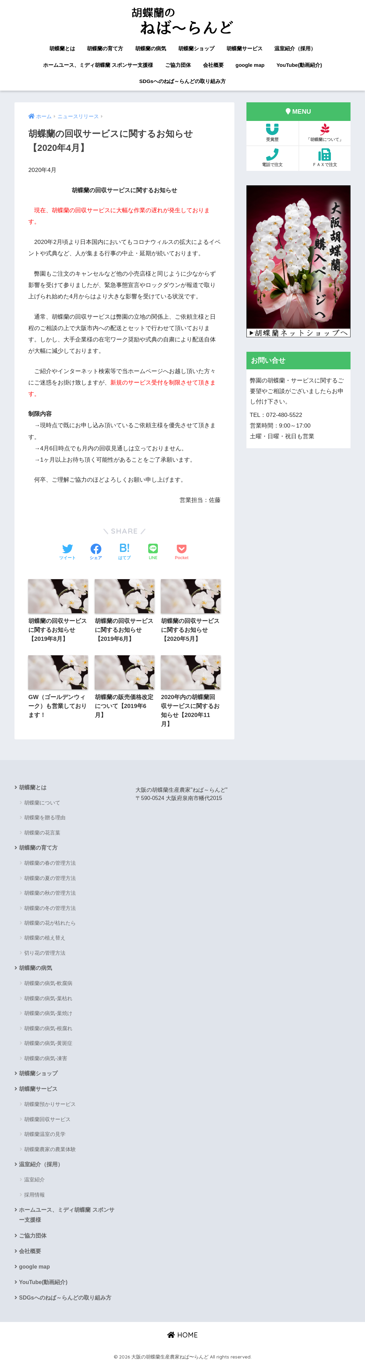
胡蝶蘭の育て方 (105, 48)
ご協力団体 (178, 65)
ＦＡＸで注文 (325, 157)
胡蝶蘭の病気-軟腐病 (48, 983)
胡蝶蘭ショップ (196, 48)
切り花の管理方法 (44, 953)
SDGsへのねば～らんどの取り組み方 (182, 81)
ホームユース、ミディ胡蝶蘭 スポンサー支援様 (98, 65)
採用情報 (34, 1195)
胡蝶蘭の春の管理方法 (50, 863)
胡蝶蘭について (42, 803)
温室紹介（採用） (295, 48)
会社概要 (213, 65)
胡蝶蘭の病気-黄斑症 (48, 1043)
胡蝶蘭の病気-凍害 (45, 1058)
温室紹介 (34, 1179)
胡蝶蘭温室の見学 (44, 1134)
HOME (182, 1335)
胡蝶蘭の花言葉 (42, 832)
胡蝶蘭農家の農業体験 (50, 1149)
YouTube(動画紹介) (299, 65)
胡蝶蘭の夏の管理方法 (50, 878)
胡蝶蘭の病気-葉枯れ (48, 998)
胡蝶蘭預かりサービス (50, 1104)
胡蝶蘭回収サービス (47, 1119)
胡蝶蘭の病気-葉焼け (48, 1013)
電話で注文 (272, 157)
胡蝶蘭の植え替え (44, 938)
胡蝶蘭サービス (244, 48)
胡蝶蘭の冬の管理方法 (50, 908)
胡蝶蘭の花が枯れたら (50, 923)
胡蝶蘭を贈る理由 (44, 817)
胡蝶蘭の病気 (150, 48)
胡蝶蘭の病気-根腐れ (48, 1028)
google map (249, 65)
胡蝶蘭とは (62, 48)
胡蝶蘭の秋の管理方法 (50, 893)
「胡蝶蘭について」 (325, 132)
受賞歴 (272, 132)
